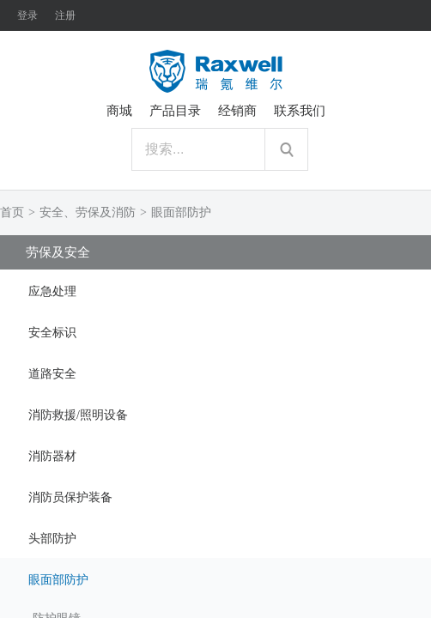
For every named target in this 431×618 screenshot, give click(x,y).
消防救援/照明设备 (78, 415)
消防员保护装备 (70, 497)
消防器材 (52, 456)
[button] (215, 290)
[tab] (215, 290)
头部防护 (52, 538)
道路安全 (52, 373)
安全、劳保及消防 (87, 212)
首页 (12, 212)
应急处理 (52, 291)
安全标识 (52, 332)
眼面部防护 (181, 212)
